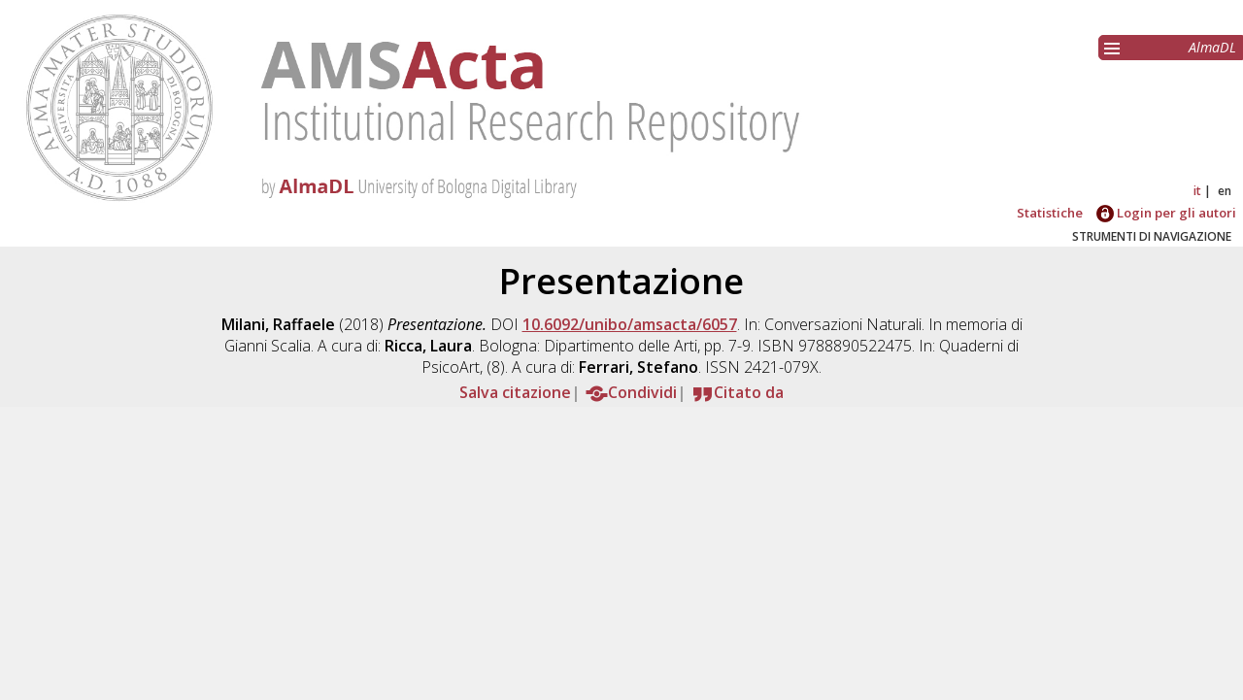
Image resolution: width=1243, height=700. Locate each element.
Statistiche (1050, 212)
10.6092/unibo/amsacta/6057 (629, 324)
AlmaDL (1212, 47)
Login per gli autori (1166, 212)
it (1197, 191)
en (1224, 191)
